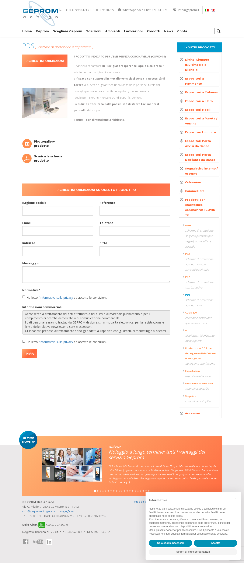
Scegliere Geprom (67, 31)
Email (26, 223)
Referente (107, 203)
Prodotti (153, 31)
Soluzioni (93, 31)
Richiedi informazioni (44, 61)
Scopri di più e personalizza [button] (193, 551)
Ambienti (112, 31)
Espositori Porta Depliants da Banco (200, 157)
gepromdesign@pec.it (62, 511)
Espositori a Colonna (201, 92)
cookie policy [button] (175, 515)
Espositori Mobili (198, 109)
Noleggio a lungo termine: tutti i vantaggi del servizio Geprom (157, 454)
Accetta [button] (215, 543)
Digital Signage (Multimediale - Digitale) (197, 64)
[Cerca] (218, 32)
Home (27, 31)
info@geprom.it (186, 10)
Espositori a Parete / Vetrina (201, 121)
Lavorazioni (133, 31)
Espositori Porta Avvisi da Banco (198, 143)
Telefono (107, 223)
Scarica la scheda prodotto (48, 158)
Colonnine (193, 182)
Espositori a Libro (199, 101)
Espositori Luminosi (200, 132)
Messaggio (30, 263)
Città (103, 243)
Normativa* (31, 290)
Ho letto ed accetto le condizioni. (64, 298)
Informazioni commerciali (42, 307)
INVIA (29, 354)
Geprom (42, 31)
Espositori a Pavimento (194, 81)
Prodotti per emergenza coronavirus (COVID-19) (201, 207)
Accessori (192, 413)
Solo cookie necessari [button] (170, 543)
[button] (235, 498)
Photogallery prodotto (44, 144)
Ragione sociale (34, 203)
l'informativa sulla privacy (56, 298)
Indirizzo (28, 243)
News (168, 31)
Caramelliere (195, 191)
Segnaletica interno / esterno (201, 171)
